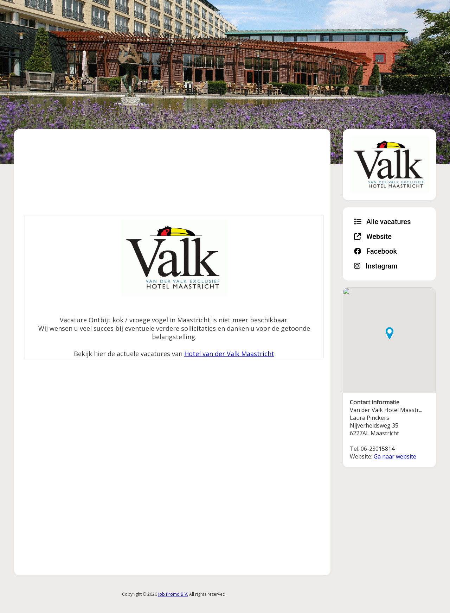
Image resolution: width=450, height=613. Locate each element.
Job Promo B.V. (173, 594)
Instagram (376, 266)
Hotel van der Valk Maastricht (229, 353)
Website (373, 236)
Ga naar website (395, 456)
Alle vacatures (382, 221)
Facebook (375, 251)
